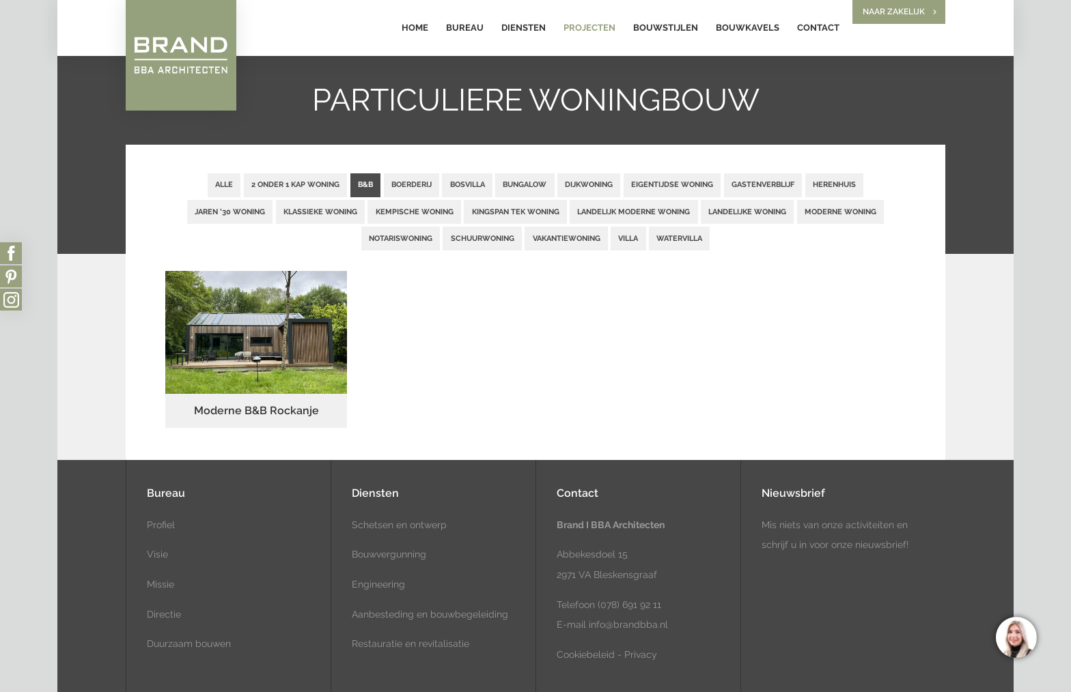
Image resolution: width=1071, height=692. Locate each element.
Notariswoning (400, 238)
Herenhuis (834, 184)
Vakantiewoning (566, 238)
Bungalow (524, 184)
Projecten (589, 28)
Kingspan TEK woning (515, 211)
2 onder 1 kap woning (295, 184)
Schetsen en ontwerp (399, 524)
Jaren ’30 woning (230, 211)
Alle (224, 184)
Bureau (465, 28)
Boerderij (411, 184)
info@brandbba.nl (628, 624)
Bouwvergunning (389, 554)
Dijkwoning (589, 184)
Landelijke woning (747, 211)
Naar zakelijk (894, 11)
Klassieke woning (320, 211)
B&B (365, 184)
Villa (628, 238)
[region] (1016, 637)
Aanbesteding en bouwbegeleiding (430, 614)
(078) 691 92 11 (628, 604)
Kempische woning (415, 211)
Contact (818, 28)
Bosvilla (467, 184)
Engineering (378, 584)
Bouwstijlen (665, 28)
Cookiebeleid (586, 654)
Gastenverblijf (763, 184)
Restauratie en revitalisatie (410, 643)
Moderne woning (840, 211)
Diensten (523, 28)
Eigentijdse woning (672, 184)
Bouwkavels (747, 28)
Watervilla (679, 238)
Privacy (640, 654)
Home (415, 28)
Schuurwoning (482, 238)
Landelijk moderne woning (633, 211)
